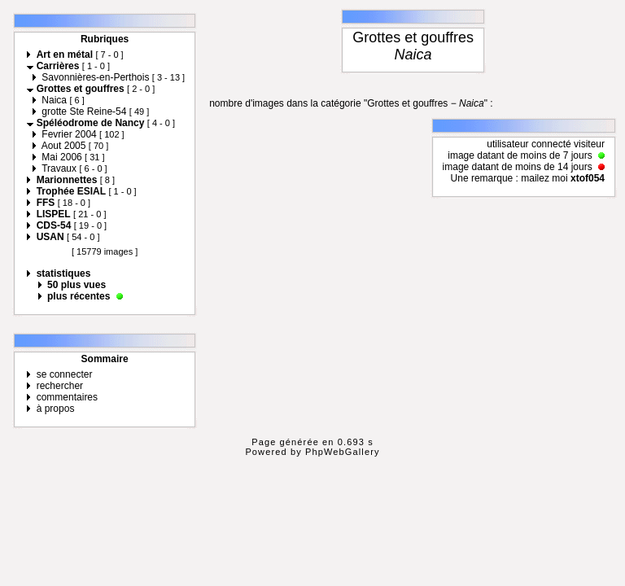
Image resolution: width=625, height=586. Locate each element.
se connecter (65, 374)
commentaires (67, 397)
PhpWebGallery (342, 452)
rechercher (60, 385)
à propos (56, 408)
